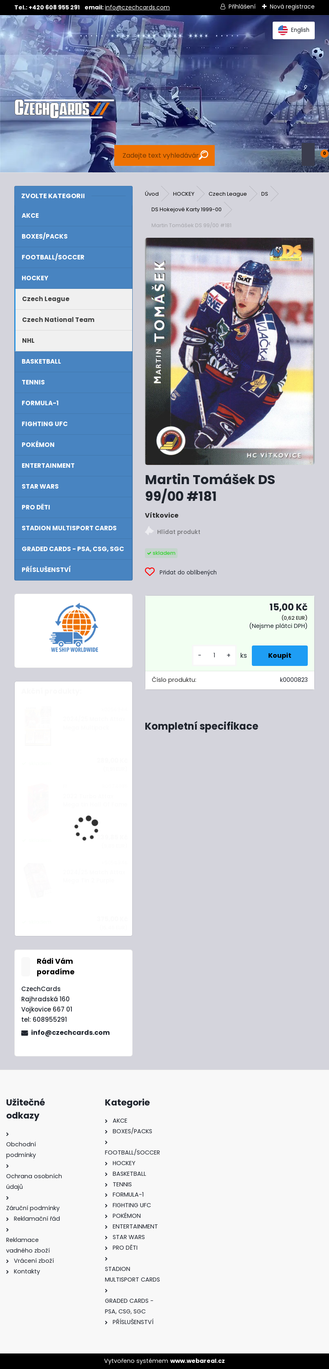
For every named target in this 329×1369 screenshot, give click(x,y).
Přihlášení (242, 6)
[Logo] (64, 109)
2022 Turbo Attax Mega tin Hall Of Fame (95, 800)
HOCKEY (183, 194)
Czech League (228, 194)
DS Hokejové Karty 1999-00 (186, 209)
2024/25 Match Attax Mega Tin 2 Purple (94, 876)
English (293, 30)
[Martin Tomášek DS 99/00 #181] (229, 351)
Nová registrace (292, 6)
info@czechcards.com (137, 7)
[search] (203, 155)
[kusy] (214, 655)
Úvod (152, 194)
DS (264, 194)
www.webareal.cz (197, 1361)
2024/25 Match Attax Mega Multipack (94, 723)
